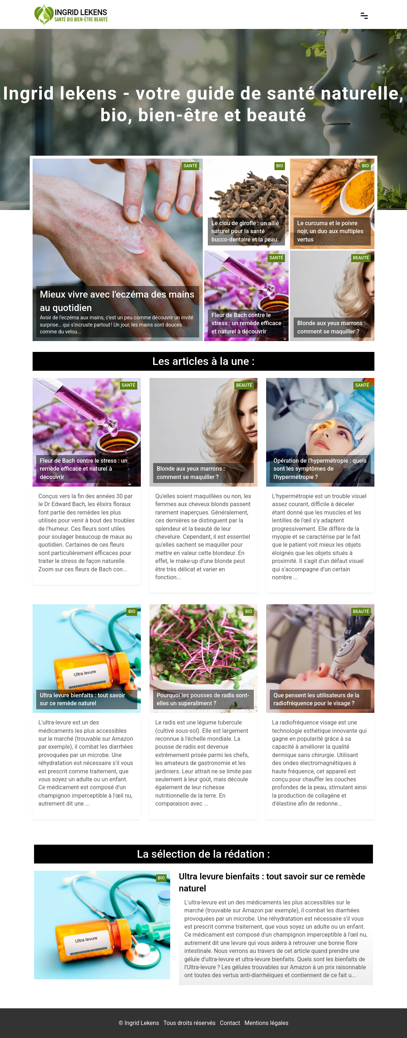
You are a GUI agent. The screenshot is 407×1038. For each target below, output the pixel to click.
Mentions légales (266, 1023)
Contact (230, 1023)
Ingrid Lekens (142, 1023)
